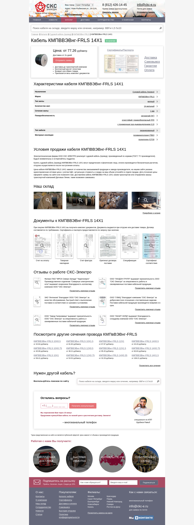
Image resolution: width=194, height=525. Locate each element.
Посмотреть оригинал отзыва (82, 291)
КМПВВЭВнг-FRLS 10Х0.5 (47, 341)
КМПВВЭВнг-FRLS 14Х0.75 (146, 348)
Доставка (85, 20)
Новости (53, 20)
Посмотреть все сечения (149, 365)
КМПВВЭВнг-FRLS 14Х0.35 (113, 355)
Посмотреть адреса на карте (100, 513)
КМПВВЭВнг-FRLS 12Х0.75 (80, 355)
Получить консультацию (83, 406)
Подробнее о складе (151, 213)
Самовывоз (152, 61)
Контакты (146, 20)
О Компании (128, 20)
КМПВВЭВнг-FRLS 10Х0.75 (48, 348)
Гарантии (150, 65)
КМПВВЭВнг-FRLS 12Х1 (111, 341)
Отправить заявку (146, 12)
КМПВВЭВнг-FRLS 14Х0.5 (145, 341)
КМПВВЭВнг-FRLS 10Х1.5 (79, 341)
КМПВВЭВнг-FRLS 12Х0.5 (79, 348)
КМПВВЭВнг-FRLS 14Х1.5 (145, 355)
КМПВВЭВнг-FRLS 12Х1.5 (112, 348)
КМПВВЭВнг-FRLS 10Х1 (46, 355)
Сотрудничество (106, 20)
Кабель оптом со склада (46, 7)
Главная (37, 20)
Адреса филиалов (73, 14)
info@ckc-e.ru (146, 4)
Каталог (69, 20)
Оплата (149, 70)
